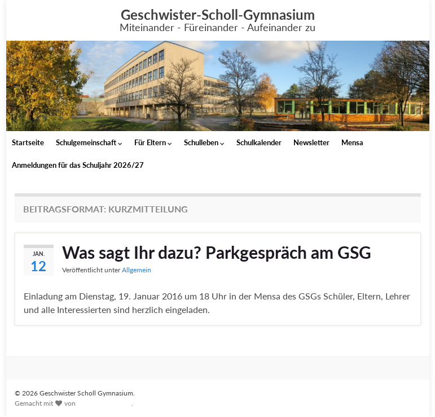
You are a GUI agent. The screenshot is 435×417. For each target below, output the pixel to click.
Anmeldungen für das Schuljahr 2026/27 (78, 165)
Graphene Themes (104, 403)
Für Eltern (153, 142)
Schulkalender (259, 142)
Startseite (28, 142)
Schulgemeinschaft (89, 142)
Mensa (352, 142)
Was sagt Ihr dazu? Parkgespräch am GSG (216, 252)
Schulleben (204, 142)
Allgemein (136, 270)
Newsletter (311, 142)
